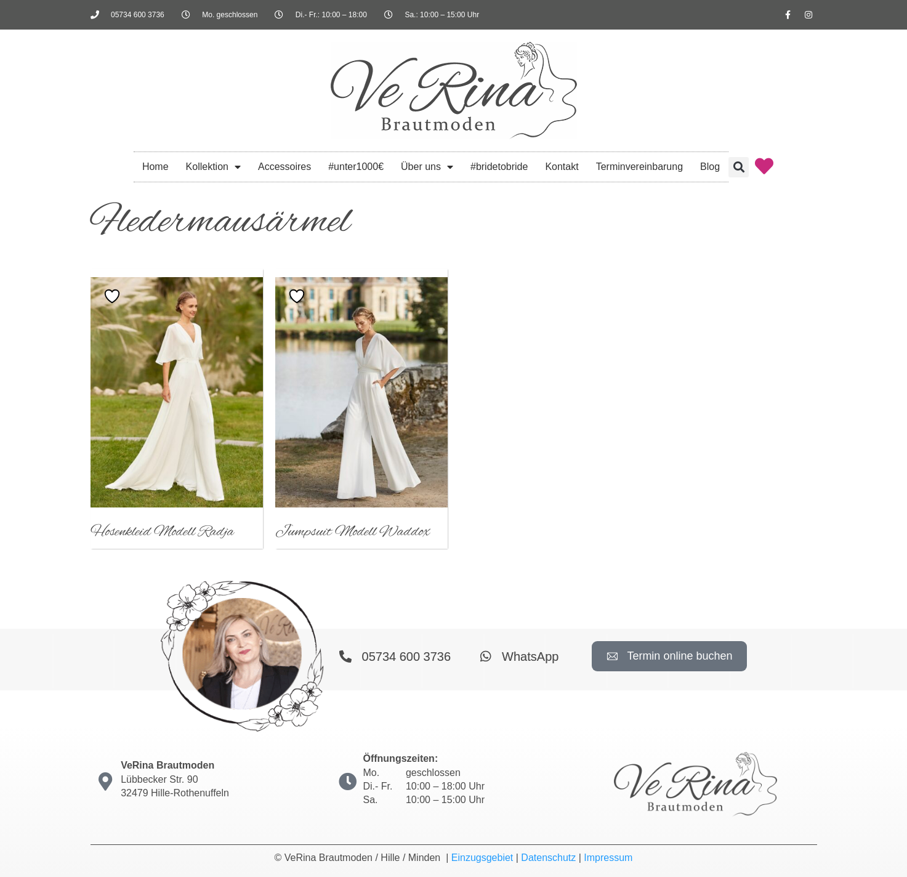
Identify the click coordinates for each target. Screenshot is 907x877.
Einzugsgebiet (482, 857)
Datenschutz (548, 857)
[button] (738, 167)
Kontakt (561, 166)
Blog (710, 166)
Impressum (608, 857)
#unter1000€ (356, 166)
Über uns (427, 167)
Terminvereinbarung (639, 166)
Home (155, 166)
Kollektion (213, 167)
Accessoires (284, 166)
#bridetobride (499, 166)
